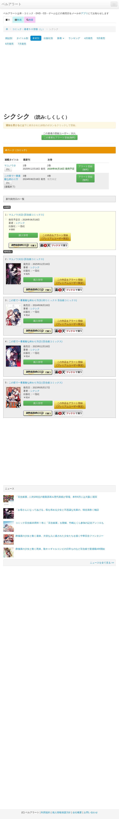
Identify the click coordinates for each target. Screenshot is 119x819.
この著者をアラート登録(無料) (59, 137)
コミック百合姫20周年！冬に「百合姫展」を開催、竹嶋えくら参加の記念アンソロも (60, 523)
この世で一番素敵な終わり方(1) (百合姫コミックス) (35, 382)
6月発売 (9, 43)
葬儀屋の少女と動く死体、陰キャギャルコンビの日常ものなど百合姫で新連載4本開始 (60, 549)
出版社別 (48, 38)
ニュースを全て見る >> (102, 562)
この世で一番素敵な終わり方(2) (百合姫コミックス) (35, 341)
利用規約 (45, 812)
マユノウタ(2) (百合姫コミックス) (26, 214)
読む (8, 169)
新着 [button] (60, 38)
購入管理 (23, 235)
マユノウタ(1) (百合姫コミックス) (26, 259)
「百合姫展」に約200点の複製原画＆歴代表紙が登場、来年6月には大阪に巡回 (56, 497)
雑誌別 (8, 38)
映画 (18, 19)
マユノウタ (10, 165)
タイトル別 (22, 38)
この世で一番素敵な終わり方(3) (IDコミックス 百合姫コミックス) (43, 300)
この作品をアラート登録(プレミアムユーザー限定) (55, 237)
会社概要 (77, 812)
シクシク (20, 223)
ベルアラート (11, 4)
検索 (29, 19)
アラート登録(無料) (85, 168)
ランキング (74, 38)
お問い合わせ (91, 812)
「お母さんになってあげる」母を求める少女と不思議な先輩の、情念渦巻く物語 (57, 510)
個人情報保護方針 (61, 812)
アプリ (84, 13)
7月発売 (22, 43)
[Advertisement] (31, 81)
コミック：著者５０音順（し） (28, 29)
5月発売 (101, 38)
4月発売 (88, 38)
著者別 (35, 38)
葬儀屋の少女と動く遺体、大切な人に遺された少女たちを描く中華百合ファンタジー (59, 536)
